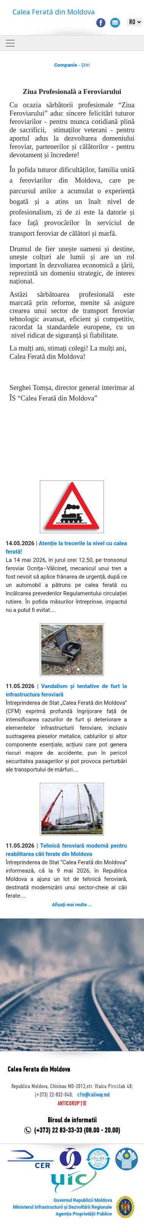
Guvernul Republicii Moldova (82, 1200)
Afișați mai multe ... (72, 904)
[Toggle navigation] (10, 43)
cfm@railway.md (93, 1095)
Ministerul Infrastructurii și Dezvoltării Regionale (62, 1207)
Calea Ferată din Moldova (54, 11)
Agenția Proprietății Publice (84, 1214)
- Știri (72, 65)
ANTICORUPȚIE (72, 1103)
